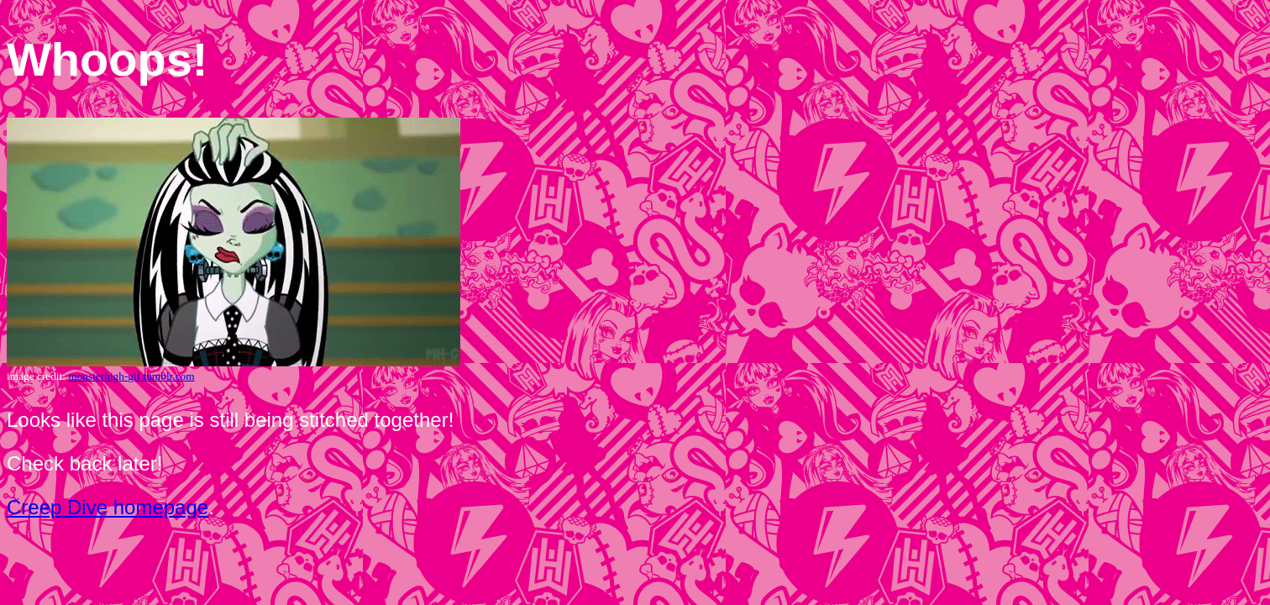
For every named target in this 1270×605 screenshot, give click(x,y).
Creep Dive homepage (107, 507)
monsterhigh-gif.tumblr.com (131, 376)
